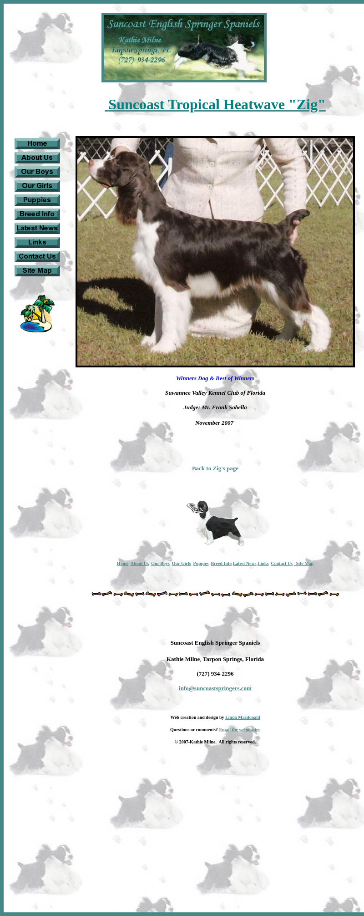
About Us (140, 563)
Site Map (304, 563)
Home (123, 563)
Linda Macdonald (242, 717)
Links (263, 563)
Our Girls (181, 563)
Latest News (245, 563)
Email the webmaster (239, 729)
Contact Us (282, 563)
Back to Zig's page (215, 468)
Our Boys (160, 563)
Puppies (201, 563)
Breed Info (221, 563)
